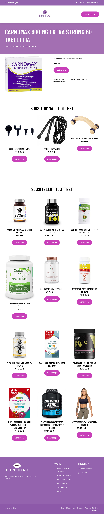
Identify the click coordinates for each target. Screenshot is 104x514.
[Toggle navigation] (7, 14)
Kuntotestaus (62, 483)
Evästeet (80, 508)
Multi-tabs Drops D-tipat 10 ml (52, 362)
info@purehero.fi (92, 3)
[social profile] (20, 3)
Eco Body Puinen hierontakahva (84, 138)
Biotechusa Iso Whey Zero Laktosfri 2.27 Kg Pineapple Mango (52, 425)
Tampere (82, 3)
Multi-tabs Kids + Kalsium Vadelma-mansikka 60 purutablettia (19, 425)
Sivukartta (95, 510)
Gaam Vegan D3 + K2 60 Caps (51, 289)
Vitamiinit (78, 58)
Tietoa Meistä (62, 487)
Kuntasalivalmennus (64, 479)
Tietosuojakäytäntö (91, 508)
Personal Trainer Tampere (63, 470)
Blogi (59, 491)
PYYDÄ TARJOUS (90, 14)
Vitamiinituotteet (69, 58)
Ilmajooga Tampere (64, 475)
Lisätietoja (61, 70)
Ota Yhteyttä (70, 508)
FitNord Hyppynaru (52, 149)
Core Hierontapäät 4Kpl (19, 149)
